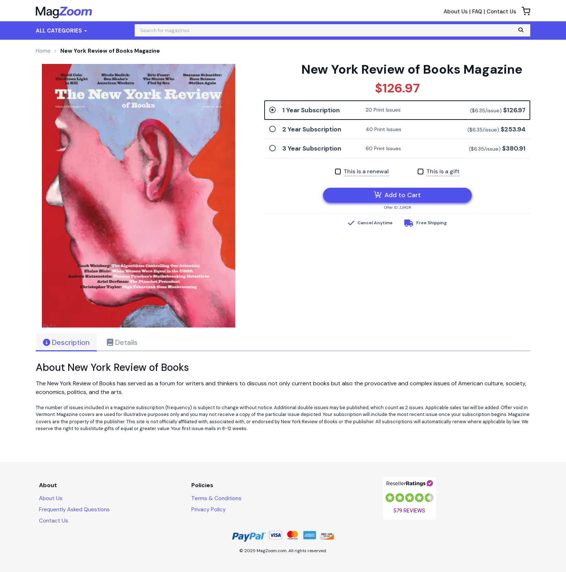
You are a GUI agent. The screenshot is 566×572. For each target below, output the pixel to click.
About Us (456, 11)
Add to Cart (397, 195)
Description (66, 342)
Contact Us (501, 11)
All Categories (61, 30)
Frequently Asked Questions (74, 509)
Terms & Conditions (216, 498)
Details (122, 342)
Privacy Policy (208, 509)
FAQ (477, 11)
